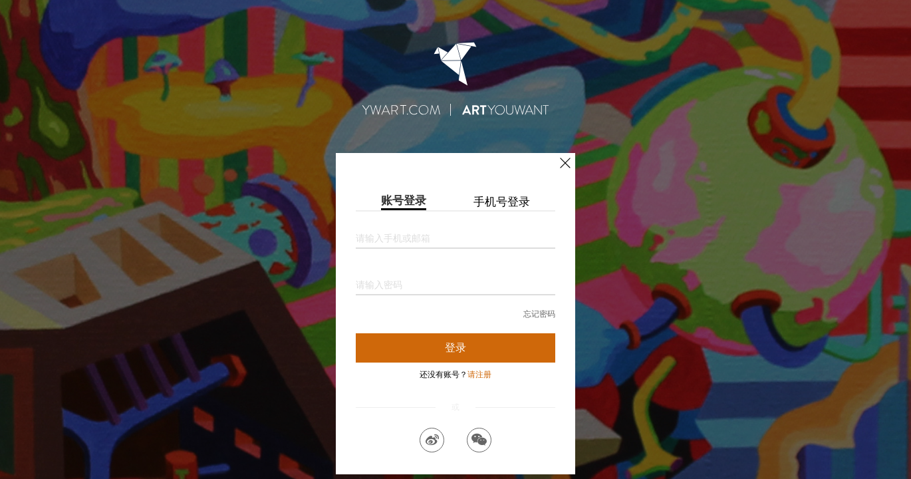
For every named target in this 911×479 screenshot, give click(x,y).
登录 (455, 347)
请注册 (479, 374)
